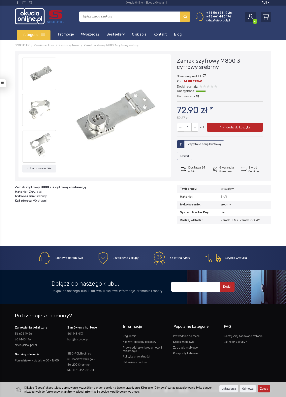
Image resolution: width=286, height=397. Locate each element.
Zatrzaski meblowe (185, 346)
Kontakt (160, 34)
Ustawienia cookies (135, 360)
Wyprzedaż (90, 34)
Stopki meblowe (183, 340)
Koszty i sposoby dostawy (139, 340)
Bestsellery (115, 34)
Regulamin (129, 334)
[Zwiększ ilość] (180, 127)
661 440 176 (23, 338)
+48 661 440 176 (218, 16)
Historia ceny (188, 96)
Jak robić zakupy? (235, 340)
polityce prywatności (126, 391)
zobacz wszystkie (39, 168)
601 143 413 (75, 333)
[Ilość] (187, 127)
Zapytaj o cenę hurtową (204, 144)
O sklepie (139, 34)
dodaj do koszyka (238, 127)
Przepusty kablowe (185, 352)
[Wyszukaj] (185, 17)
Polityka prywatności (136, 355)
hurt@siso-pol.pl (77, 338)
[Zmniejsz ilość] (194, 127)
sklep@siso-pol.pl (218, 20)
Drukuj (184, 156)
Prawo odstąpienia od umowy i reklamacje (142, 348)
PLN (265, 2)
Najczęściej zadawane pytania (243, 334)
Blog (178, 34)
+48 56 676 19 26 (219, 12)
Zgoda (264, 388)
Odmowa (248, 388)
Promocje (66, 34)
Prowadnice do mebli (186, 334)
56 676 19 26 (23, 333)
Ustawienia (229, 388)
